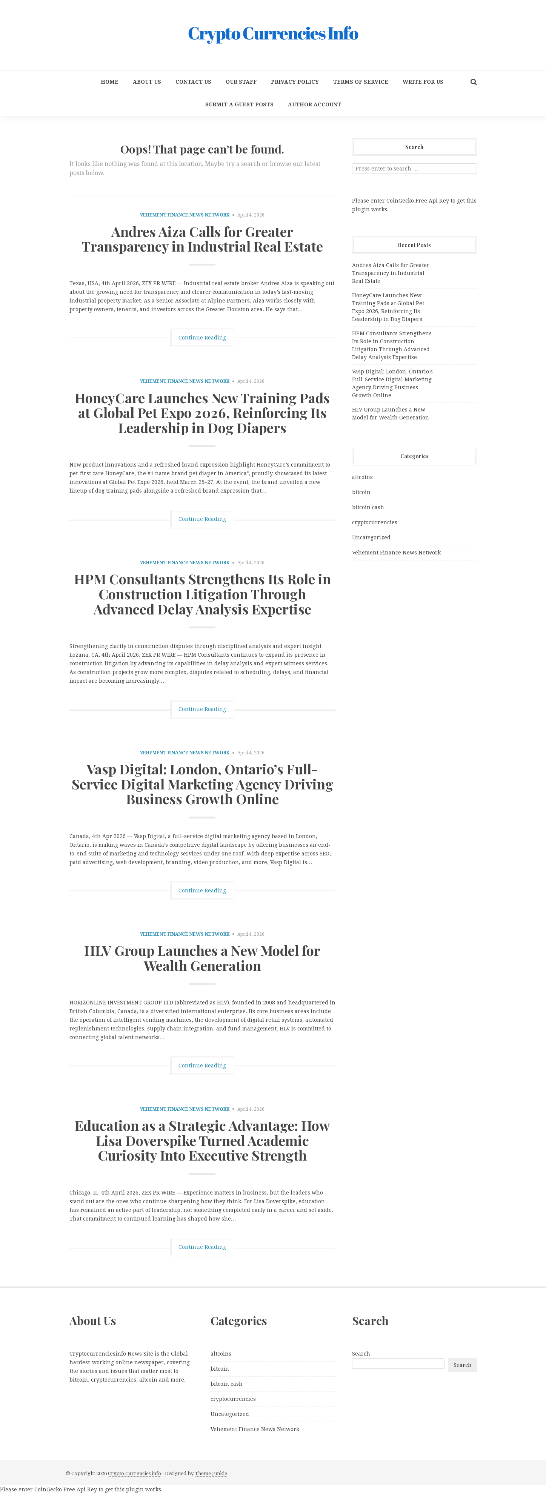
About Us (147, 82)
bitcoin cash (368, 507)
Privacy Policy (295, 82)
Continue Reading (202, 338)
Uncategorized (371, 537)
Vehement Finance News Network (184, 215)
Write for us (423, 82)
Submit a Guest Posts (239, 104)
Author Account (314, 104)
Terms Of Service (360, 82)
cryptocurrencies (374, 522)
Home (109, 82)
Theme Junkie (211, 1473)
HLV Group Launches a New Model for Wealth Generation (202, 957)
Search (361, 1354)
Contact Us (193, 82)
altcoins (362, 477)
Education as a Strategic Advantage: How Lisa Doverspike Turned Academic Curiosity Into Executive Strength (202, 1140)
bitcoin (361, 492)
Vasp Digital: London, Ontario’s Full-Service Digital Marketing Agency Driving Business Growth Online (202, 784)
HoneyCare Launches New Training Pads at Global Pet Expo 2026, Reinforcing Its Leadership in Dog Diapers (202, 412)
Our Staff (241, 82)
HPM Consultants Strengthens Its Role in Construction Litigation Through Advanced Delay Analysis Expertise (202, 593)
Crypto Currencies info (134, 1473)
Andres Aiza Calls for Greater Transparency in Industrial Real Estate (202, 238)
